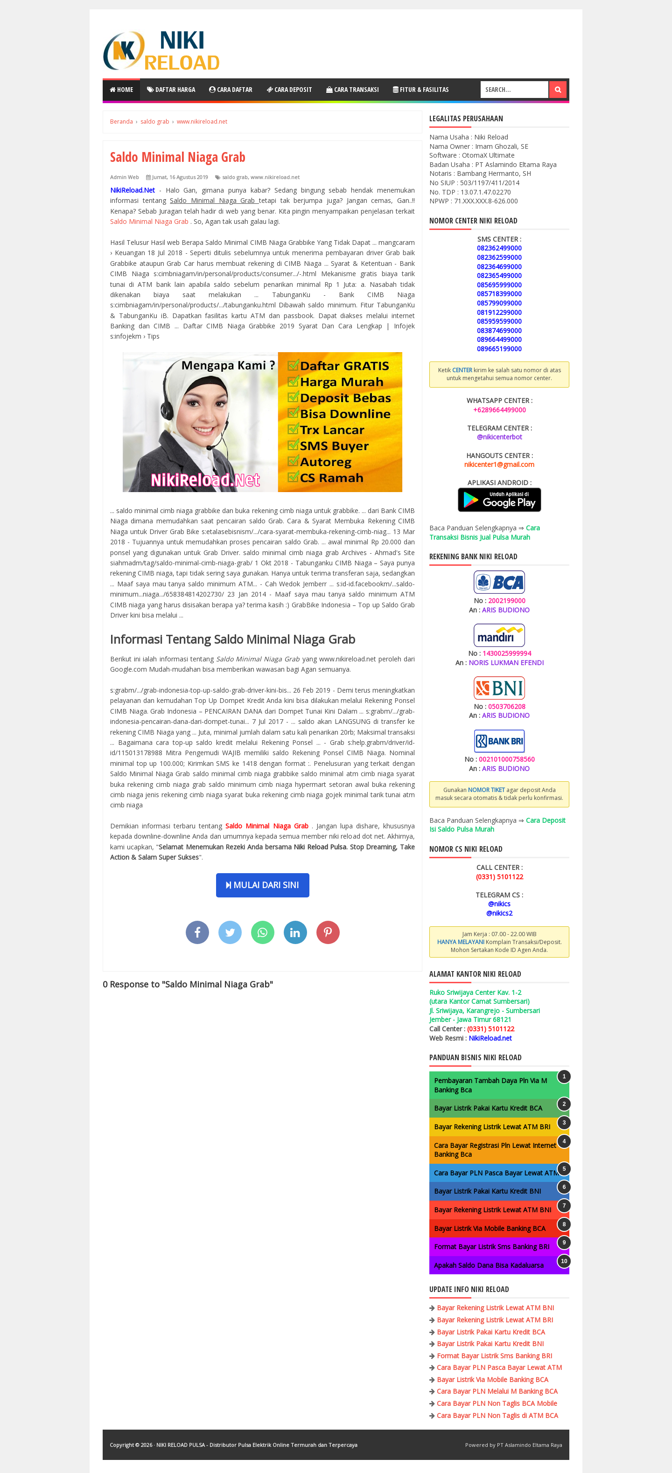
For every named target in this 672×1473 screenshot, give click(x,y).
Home (121, 89)
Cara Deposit (289, 89)
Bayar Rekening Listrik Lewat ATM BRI (492, 1126)
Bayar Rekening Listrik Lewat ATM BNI (492, 1209)
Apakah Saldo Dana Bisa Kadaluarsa (489, 1265)
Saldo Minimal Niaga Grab (150, 221)
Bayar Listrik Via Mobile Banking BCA (490, 1228)
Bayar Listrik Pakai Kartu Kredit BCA (488, 1108)
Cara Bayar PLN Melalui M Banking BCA (497, 1391)
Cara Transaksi (352, 89)
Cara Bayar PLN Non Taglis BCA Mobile (497, 1403)
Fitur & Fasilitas (421, 89)
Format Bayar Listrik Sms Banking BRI (491, 1246)
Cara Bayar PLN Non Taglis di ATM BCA (497, 1415)
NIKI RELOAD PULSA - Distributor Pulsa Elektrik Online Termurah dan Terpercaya (256, 1444)
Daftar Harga (171, 89)
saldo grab (235, 177)
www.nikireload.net (275, 177)
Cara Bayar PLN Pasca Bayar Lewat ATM (496, 1172)
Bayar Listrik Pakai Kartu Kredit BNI (487, 1191)
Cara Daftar (230, 89)
